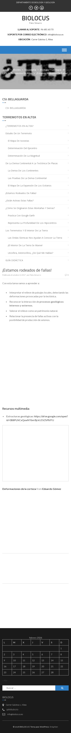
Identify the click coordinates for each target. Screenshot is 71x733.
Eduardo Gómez (51, 488)
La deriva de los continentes (23, 170)
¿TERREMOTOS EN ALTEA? (19, 125)
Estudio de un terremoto (18, 133)
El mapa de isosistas (18, 140)
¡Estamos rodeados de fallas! (20, 193)
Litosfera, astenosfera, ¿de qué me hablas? (30, 252)
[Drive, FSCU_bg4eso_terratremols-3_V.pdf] (35, 597)
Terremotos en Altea (21, 73)
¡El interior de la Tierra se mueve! (25, 245)
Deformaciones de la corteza (19, 488)
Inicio (6, 69)
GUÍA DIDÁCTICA (14, 260)
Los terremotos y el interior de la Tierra (26, 230)
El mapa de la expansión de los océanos (29, 185)
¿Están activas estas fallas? (19, 200)
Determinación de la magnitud (24, 155)
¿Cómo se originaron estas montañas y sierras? (30, 208)
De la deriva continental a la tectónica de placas (31, 163)
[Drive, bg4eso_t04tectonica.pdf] (35, 567)
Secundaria (30, 69)
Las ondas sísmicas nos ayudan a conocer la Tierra (35, 237)
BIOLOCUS (35, 18)
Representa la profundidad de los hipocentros (32, 222)
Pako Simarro (35, 275)
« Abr (4, 680)
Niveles (17, 69)
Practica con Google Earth (21, 215)
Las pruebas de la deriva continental (27, 178)
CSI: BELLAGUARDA (15, 107)
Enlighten (54, 727)
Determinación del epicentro (22, 148)
